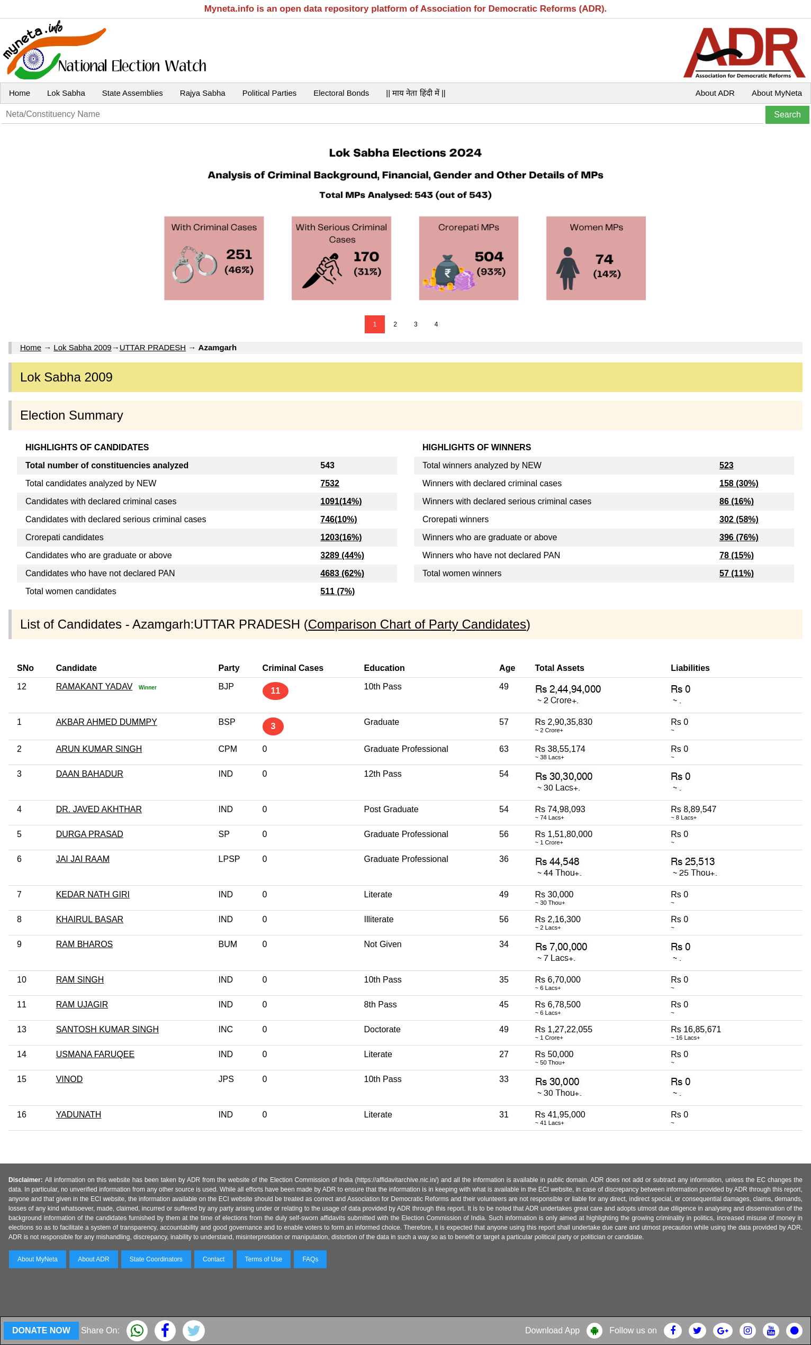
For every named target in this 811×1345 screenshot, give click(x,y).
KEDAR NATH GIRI (93, 894)
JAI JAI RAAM (83, 859)
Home (19, 92)
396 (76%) (739, 537)
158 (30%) (739, 483)
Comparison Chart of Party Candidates (417, 624)
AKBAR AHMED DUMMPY (106, 721)
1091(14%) (341, 501)
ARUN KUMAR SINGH (99, 748)
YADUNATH (79, 1114)
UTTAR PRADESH (153, 347)
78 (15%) (736, 555)
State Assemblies (132, 92)
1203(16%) (341, 537)
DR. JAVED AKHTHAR (99, 809)
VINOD (69, 1079)
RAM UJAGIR (82, 1004)
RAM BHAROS (84, 944)
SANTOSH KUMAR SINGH (107, 1029)
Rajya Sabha (203, 92)
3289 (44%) (342, 555)
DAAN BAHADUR (89, 773)
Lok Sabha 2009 (82, 347)
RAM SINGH (80, 979)
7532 (329, 483)
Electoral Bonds (341, 92)
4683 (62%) (342, 573)
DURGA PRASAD (89, 834)
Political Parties (269, 92)
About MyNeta (777, 92)
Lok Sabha (66, 92)
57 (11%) (736, 573)
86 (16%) (736, 501)
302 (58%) (739, 519)
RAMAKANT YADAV (94, 686)
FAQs (310, 1259)
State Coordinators (156, 1259)
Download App (552, 1330)
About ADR (715, 92)
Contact (213, 1259)
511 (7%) (337, 591)
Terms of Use (264, 1259)
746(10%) (338, 519)
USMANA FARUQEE (95, 1054)
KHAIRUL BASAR (89, 919)
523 (726, 465)
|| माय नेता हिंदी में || (415, 92)
